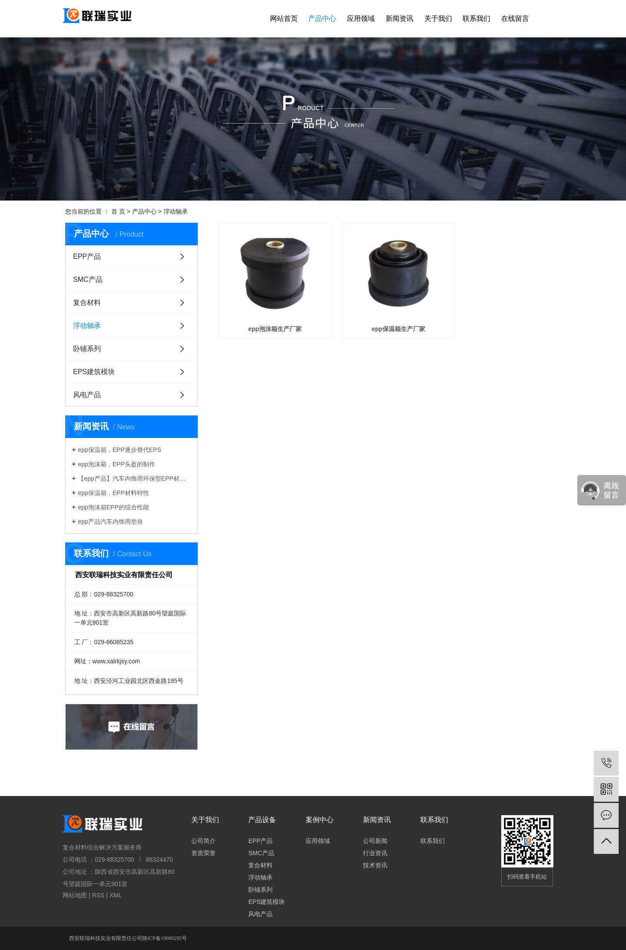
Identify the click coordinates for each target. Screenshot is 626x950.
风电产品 (87, 394)
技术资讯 (375, 865)
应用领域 (361, 18)
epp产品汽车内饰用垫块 (110, 521)
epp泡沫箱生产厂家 (272, 323)
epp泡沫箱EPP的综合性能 (113, 507)
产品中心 (322, 18)
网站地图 (75, 895)
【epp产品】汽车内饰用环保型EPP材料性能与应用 (134, 478)
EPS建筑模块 (94, 371)
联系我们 (476, 18)
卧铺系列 (87, 348)
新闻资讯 (399, 18)
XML (116, 895)
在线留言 (515, 18)
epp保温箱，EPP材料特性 (113, 492)
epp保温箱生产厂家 (389, 323)
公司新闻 (375, 840)
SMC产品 (88, 279)
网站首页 (284, 18)
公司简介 (203, 840)
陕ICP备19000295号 (164, 938)
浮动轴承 (175, 211)
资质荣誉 (203, 853)
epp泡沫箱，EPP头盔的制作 (116, 464)
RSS (98, 895)
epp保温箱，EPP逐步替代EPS (119, 449)
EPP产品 (87, 256)
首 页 (118, 211)
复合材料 (87, 302)
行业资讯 (375, 853)
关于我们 (438, 18)
